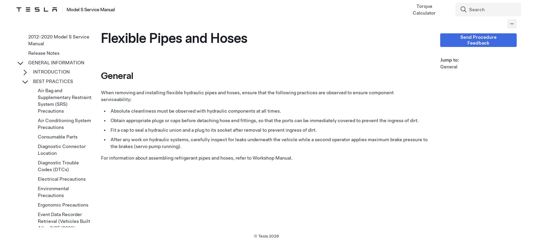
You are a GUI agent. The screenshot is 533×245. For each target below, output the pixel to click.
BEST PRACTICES (53, 81)
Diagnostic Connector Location (62, 150)
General (449, 66)
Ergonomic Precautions (63, 205)
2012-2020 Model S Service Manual (58, 40)
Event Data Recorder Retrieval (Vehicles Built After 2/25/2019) (64, 221)
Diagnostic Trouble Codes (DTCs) (58, 166)
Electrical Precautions (62, 179)
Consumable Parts (58, 137)
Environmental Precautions (53, 192)
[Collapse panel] (512, 24)
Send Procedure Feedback (478, 40)
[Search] (489, 9)
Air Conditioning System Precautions (64, 124)
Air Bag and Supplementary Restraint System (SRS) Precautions (64, 101)
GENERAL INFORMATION (56, 62)
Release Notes (43, 53)
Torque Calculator (424, 9)
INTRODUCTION (51, 72)
